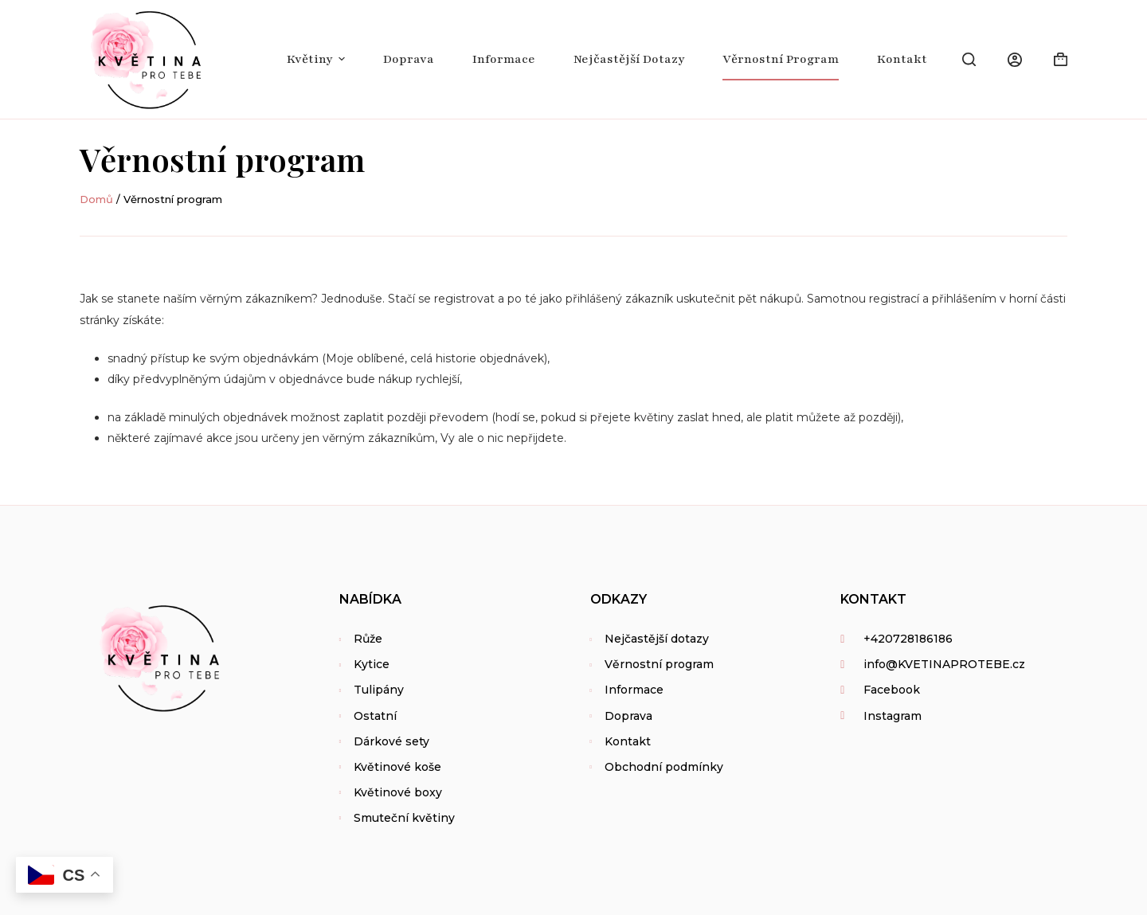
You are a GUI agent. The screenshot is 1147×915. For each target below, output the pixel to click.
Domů (96, 199)
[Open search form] (969, 59)
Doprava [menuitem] (408, 59)
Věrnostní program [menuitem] (780, 59)
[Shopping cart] (1060, 59)
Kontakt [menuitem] (902, 59)
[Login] (1015, 60)
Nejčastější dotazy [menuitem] (629, 59)
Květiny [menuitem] (318, 59)
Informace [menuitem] (503, 59)
